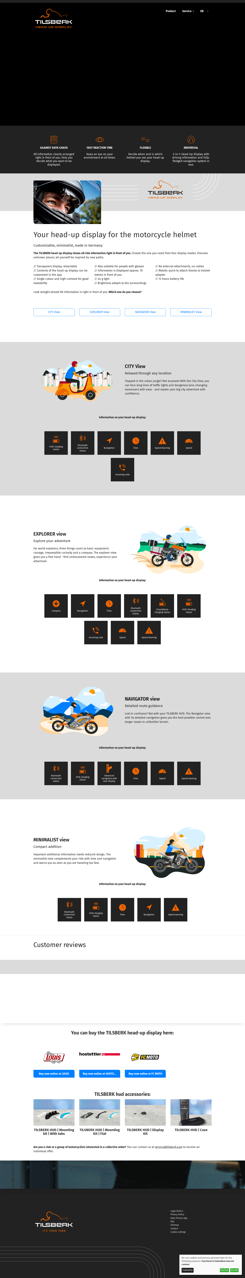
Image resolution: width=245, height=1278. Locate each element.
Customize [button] (187, 1270)
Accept (234, 1270)
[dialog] (210, 1265)
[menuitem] (171, 11)
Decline (224, 1270)
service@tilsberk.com (168, 1147)
